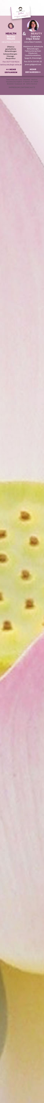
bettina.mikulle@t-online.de (11, 65)
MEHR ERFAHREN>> (33, 71)
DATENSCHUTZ (28, 87)
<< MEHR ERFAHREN (11, 71)
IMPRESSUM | (15, 87)
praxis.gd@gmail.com (33, 64)
